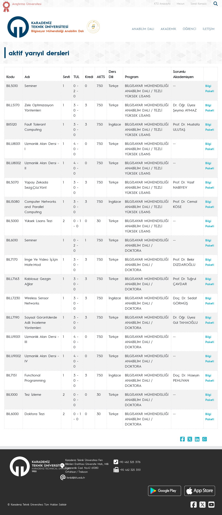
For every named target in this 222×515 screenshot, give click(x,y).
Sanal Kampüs (199, 3)
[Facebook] (194, 504)
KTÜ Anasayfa (162, 3)
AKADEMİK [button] (168, 29)
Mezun (180, 3)
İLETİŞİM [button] (208, 29)
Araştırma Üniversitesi (26, 4)
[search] (216, 3)
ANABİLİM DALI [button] (143, 29)
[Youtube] (211, 504)
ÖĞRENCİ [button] (189, 29)
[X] (202, 504)
